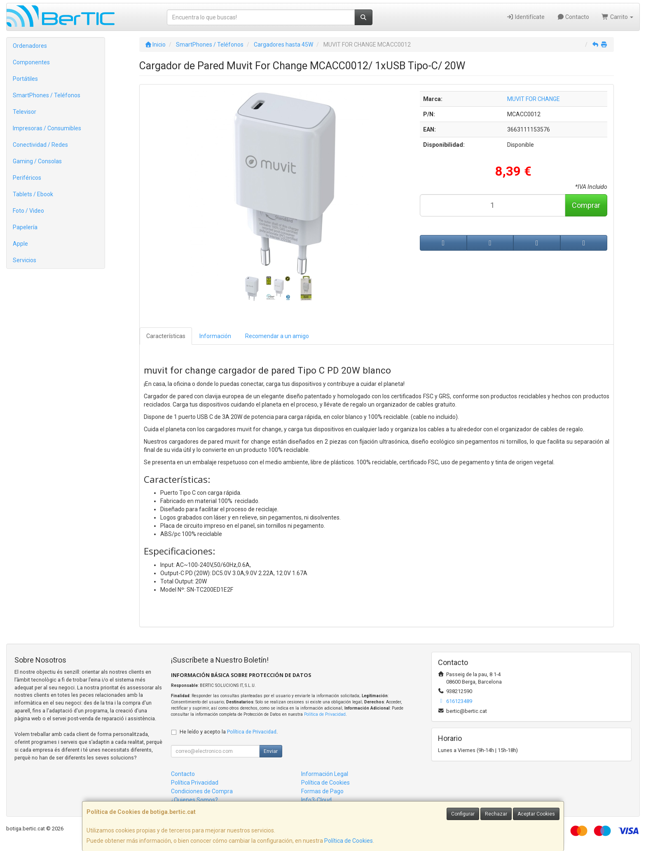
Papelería (25, 227)
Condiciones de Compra (202, 791)
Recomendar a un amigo (277, 336)
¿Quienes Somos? (194, 800)
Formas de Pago (322, 791)
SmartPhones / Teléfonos (46, 95)
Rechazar (496, 814)
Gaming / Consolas (37, 161)
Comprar (586, 205)
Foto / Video (28, 210)
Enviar (271, 751)
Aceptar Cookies (536, 814)
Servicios (24, 260)
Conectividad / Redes (40, 144)
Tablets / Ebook (33, 194)
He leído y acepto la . (229, 732)
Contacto (573, 17)
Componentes (31, 62)
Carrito (617, 17)
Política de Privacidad (325, 714)
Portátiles (25, 78)
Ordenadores (30, 45)
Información (215, 336)
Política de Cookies (348, 840)
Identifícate (525, 17)
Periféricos (27, 177)
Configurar (463, 814)
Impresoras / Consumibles (47, 128)
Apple (20, 243)
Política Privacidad (194, 782)
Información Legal (324, 774)
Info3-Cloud (316, 800)
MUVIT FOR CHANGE (533, 99)
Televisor (24, 111)
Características (165, 336)
